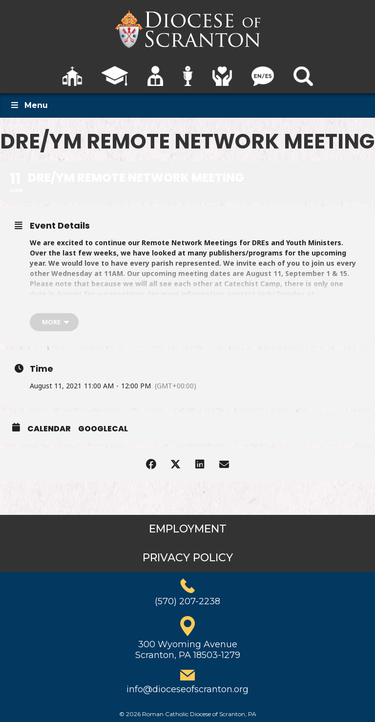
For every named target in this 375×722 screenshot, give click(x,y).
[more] (54, 322)
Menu (29, 105)
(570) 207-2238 (187, 601)
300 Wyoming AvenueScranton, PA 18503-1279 (187, 649)
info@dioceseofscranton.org (187, 689)
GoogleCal (103, 429)
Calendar (49, 429)
